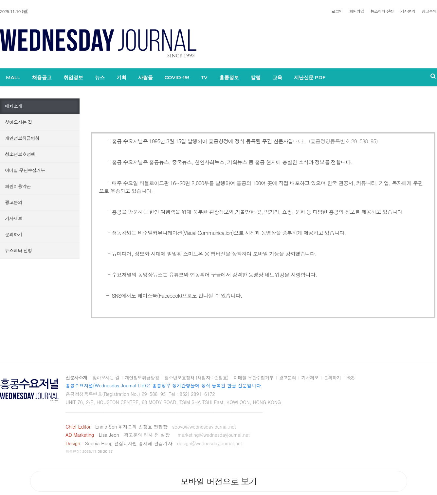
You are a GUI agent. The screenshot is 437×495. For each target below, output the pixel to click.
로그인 (337, 11)
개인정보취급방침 (22, 138)
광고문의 (429, 11)
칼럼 (256, 77)
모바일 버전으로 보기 (218, 481)
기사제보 (13, 218)
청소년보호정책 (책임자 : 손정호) (196, 377)
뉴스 (100, 77)
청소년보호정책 (20, 154)
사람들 (145, 77)
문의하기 (13, 234)
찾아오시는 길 (18, 122)
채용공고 (42, 77)
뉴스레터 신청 (382, 11)
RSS (350, 377)
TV (204, 77)
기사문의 (407, 11)
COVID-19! (177, 77)
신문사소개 (76, 377)
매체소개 (13, 106)
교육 (277, 77)
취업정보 (73, 77)
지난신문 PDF (310, 77)
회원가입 (356, 11)
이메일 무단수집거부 (25, 170)
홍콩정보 (229, 77)
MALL (13, 77)
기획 (121, 77)
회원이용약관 (18, 186)
